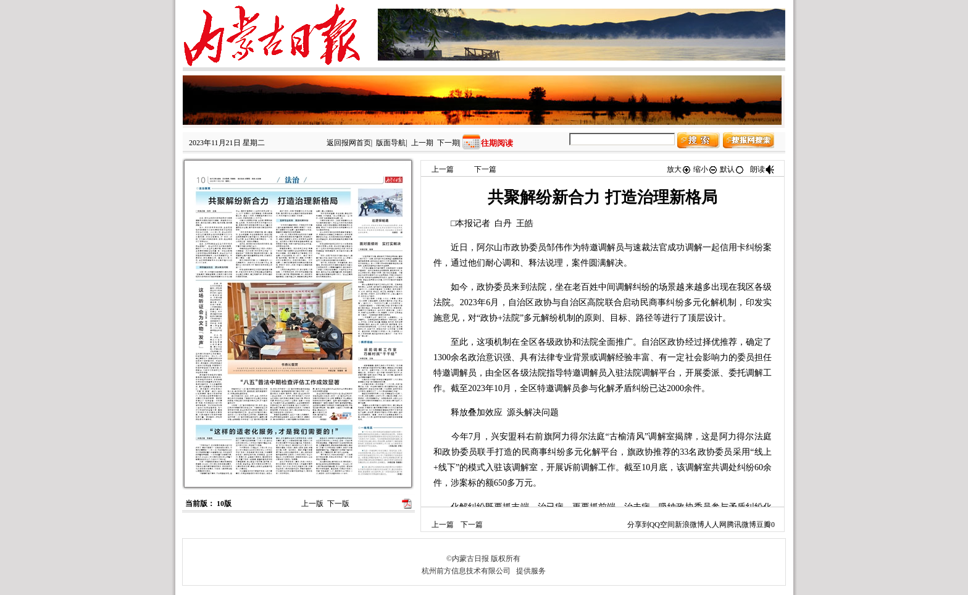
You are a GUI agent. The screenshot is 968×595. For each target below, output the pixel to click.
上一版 (312, 503)
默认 (732, 169)
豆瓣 (763, 524)
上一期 (422, 142)
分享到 (638, 524)
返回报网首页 (349, 142)
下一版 (338, 503)
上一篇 (443, 169)
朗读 (762, 169)
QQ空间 (662, 524)
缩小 (705, 169)
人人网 (715, 524)
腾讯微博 (741, 524)
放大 (679, 169)
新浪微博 (689, 524)
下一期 (448, 142)
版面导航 (391, 142)
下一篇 (485, 169)
